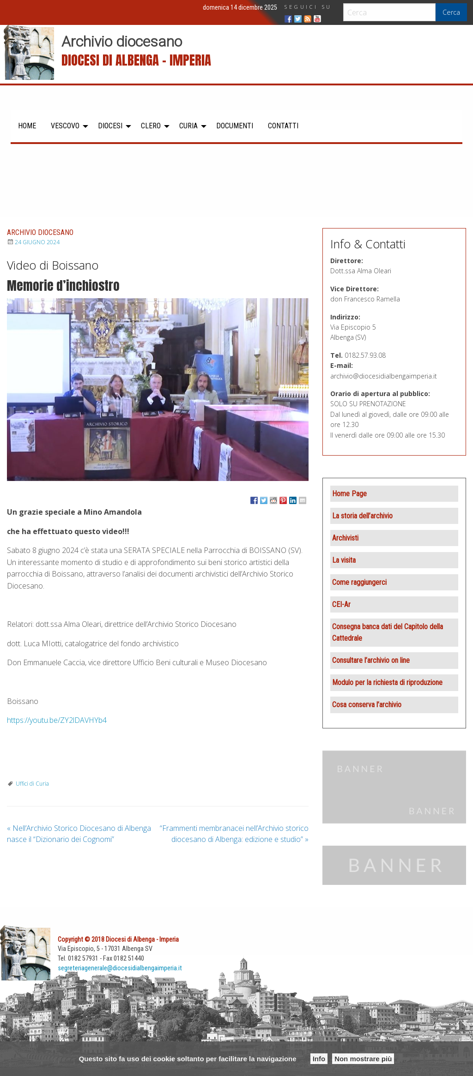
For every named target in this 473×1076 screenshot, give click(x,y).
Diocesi (110, 125)
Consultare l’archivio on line (371, 660)
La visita (344, 560)
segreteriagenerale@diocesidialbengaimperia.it (120, 968)
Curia (188, 125)
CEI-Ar (341, 604)
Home (27, 125)
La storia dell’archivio (362, 515)
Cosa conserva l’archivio (366, 704)
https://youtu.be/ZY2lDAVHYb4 (57, 720)
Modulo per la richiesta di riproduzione (387, 682)
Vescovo (65, 125)
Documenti (234, 125)
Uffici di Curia (32, 783)
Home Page (349, 493)
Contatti (283, 125)
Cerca (451, 12)
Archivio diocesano (121, 41)
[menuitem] (27, 126)
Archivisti (345, 538)
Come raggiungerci (359, 582)
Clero (151, 125)
